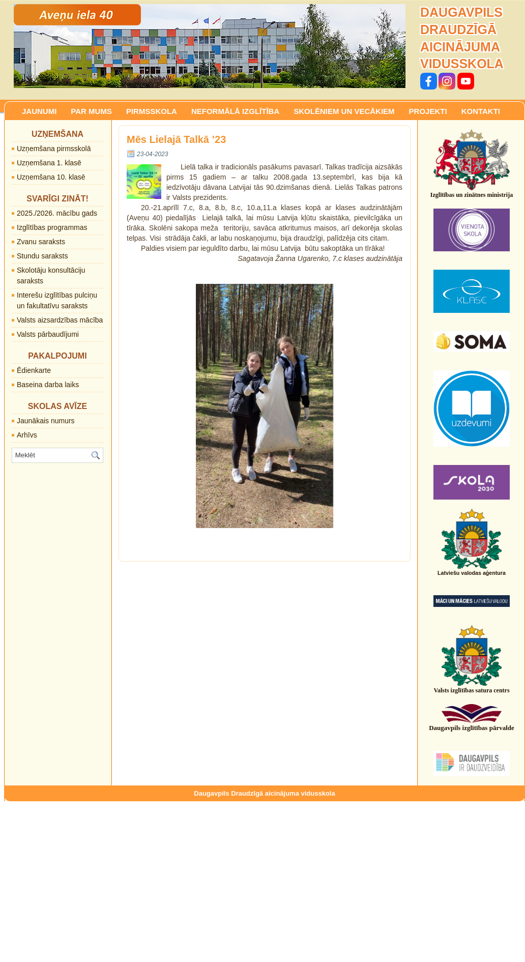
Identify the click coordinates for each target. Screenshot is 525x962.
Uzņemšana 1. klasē (49, 163)
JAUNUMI (39, 111)
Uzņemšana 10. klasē (51, 177)
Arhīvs (27, 435)
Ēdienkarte (34, 370)
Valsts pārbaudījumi (48, 334)
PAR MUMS (91, 111)
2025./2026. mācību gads (57, 213)
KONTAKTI (480, 111)
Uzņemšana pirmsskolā (54, 148)
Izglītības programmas (52, 227)
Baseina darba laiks (48, 385)
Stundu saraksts (42, 256)
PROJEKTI (428, 111)
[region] (209, 46)
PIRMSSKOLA (151, 111)
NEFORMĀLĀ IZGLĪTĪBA (235, 111)
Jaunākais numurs (46, 421)
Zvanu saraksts (41, 242)
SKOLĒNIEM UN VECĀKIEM (344, 111)
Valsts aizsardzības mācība (60, 320)
